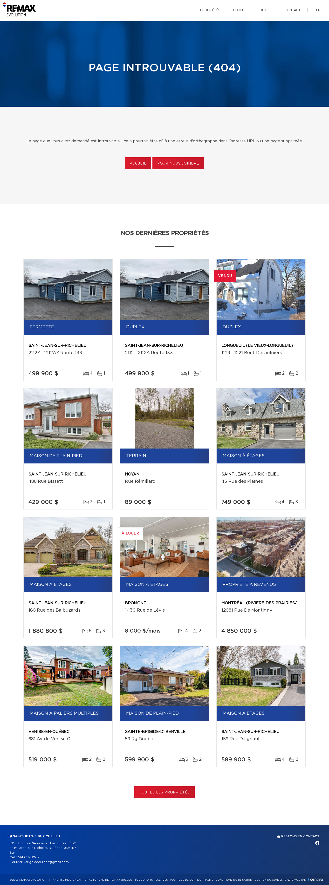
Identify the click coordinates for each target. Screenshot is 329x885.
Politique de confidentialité (191, 880)
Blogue (240, 10)
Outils (265, 10)
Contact (292, 10)
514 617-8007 (29, 857)
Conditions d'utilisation (234, 880)
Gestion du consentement (274, 880)
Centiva (315, 879)
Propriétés (210, 10)
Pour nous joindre (178, 163)
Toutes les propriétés (164, 792)
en (318, 10)
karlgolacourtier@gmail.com (46, 862)
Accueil (138, 163)
